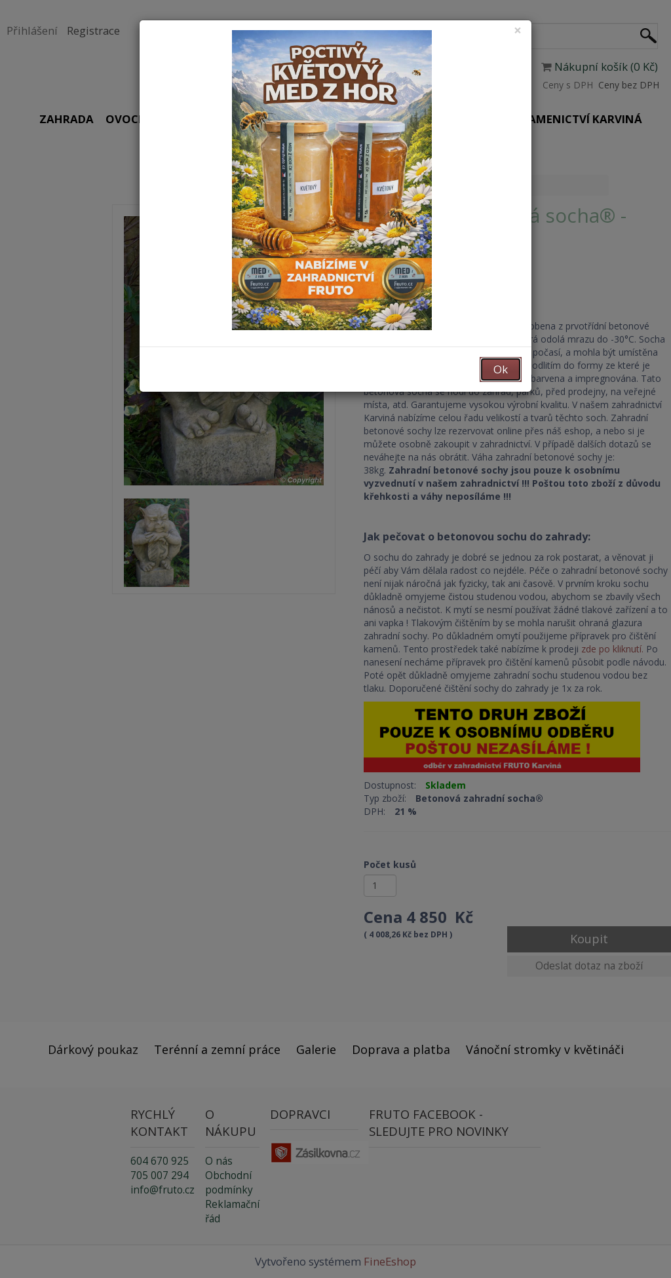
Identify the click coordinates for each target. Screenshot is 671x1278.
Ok (500, 369)
